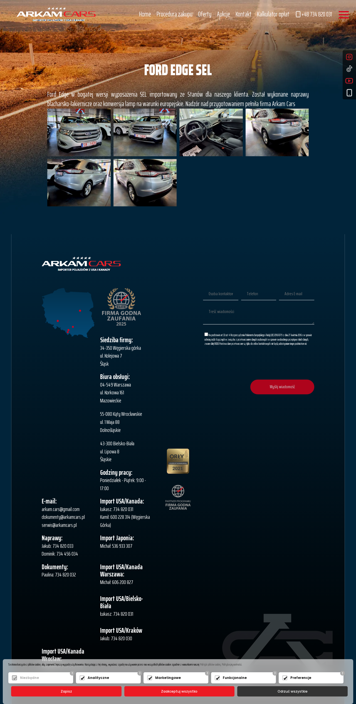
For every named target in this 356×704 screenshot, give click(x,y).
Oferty (204, 14)
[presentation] (272, 363)
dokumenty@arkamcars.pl (63, 516)
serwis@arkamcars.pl (59, 524)
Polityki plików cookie (210, 664)
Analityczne (98, 677)
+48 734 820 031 (313, 14)
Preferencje (300, 677)
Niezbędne (29, 677)
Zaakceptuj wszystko (179, 691)
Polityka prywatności (232, 664)
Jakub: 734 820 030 (116, 638)
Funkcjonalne (235, 677)
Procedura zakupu (174, 14)
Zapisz (66, 691)
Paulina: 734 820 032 (59, 574)
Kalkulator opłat (273, 14)
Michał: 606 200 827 (116, 582)
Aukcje (223, 14)
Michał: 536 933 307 (116, 545)
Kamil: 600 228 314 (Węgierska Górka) (125, 520)
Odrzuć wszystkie (293, 691)
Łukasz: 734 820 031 (116, 509)
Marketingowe (168, 677)
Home (145, 14)
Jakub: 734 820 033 (57, 545)
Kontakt (243, 14)
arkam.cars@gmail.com (61, 509)
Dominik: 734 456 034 (60, 553)
